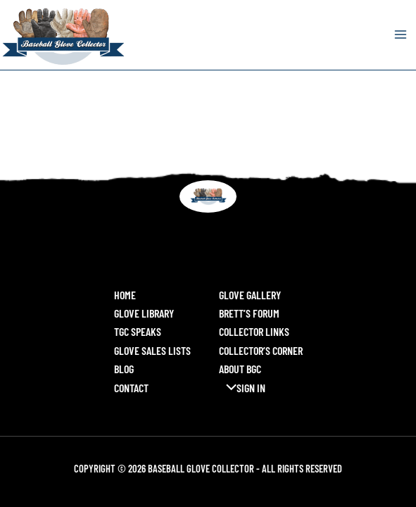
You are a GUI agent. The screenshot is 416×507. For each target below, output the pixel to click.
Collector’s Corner (261, 350)
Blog (124, 368)
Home (125, 294)
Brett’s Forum (249, 313)
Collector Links (254, 331)
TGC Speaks (137, 331)
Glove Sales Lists (152, 350)
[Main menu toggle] (400, 34)
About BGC (240, 368)
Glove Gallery (250, 294)
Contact (131, 387)
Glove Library (144, 313)
